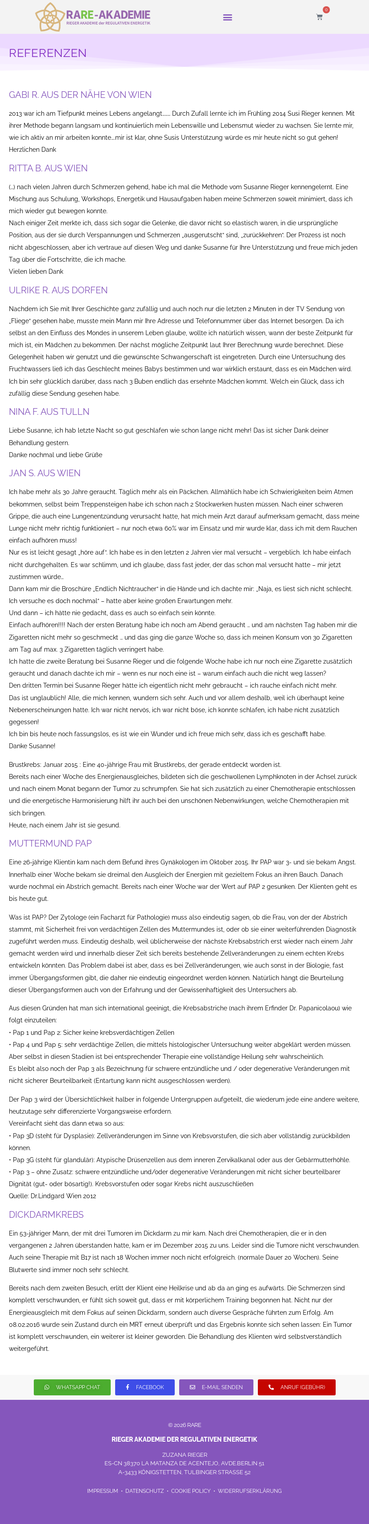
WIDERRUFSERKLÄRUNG (250, 1491)
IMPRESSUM (103, 1491)
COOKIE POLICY (191, 1491)
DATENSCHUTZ (145, 1491)
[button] (228, 16)
